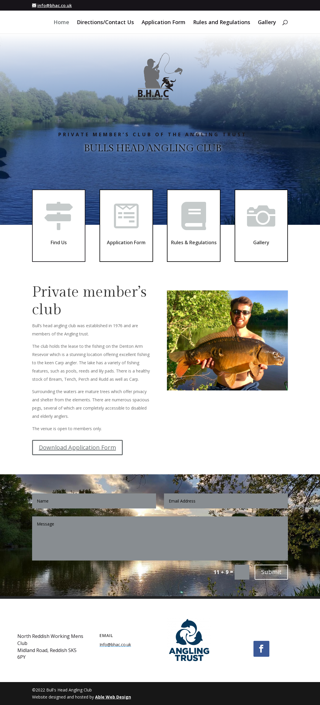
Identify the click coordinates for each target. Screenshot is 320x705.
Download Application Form (77, 447)
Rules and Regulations (221, 23)
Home (61, 23)
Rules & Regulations (194, 238)
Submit (271, 572)
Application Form (163, 23)
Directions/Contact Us (105, 23)
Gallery (267, 23)
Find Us (59, 240)
